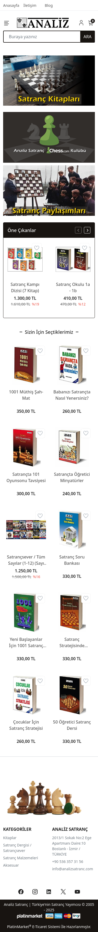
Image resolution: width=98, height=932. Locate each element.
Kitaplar (9, 837)
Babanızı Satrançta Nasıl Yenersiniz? (71, 395)
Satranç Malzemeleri (20, 857)
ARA (87, 36)
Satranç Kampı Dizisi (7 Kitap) (25, 287)
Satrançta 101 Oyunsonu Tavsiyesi (26, 477)
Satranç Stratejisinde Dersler (71, 642)
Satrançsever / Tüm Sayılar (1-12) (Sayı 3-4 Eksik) (26, 560)
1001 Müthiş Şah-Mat (26, 395)
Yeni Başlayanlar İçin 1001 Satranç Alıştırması (26, 642)
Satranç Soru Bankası (72, 560)
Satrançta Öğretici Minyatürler (72, 477)
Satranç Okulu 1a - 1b (73, 287)
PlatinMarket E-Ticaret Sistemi (33, 926)
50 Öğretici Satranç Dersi (72, 725)
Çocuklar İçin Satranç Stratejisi (26, 725)
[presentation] (78, 230)
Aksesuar (11, 865)
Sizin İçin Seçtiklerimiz (49, 332)
